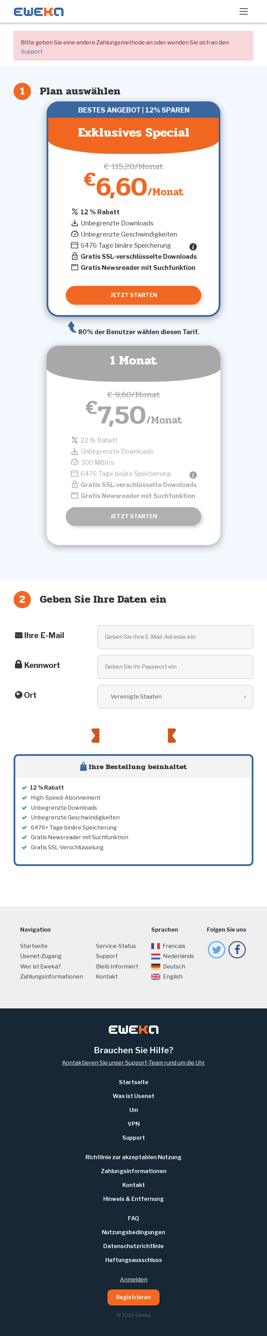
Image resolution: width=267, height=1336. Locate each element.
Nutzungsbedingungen (133, 1232)
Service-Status (116, 946)
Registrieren (133, 1297)
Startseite (34, 946)
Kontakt (107, 976)
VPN (134, 1124)
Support (32, 51)
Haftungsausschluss (133, 1260)
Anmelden (133, 1279)
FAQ (133, 1218)
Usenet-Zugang (41, 956)
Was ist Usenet (133, 1096)
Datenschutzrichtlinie (133, 1246)
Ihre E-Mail (44, 635)
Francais (168, 946)
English (167, 976)
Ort (30, 695)
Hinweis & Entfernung (133, 1199)
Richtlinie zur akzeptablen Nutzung (133, 1157)
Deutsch (168, 966)
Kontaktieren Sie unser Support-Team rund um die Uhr (133, 1062)
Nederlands (172, 956)
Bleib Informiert (117, 966)
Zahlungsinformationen (51, 976)
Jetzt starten (133, 516)
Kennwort (42, 665)
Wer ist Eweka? (40, 966)
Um (133, 1110)
